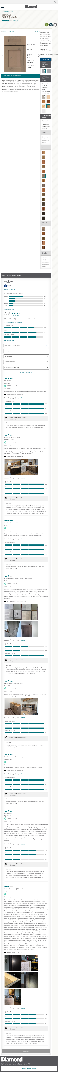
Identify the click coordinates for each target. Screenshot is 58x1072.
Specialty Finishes (45, 253)
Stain (43, 147)
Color (44, 132)
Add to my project (8, 31)
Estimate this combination (12, 76)
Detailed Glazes (44, 223)
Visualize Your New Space (29, 1068)
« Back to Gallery (7, 11)
